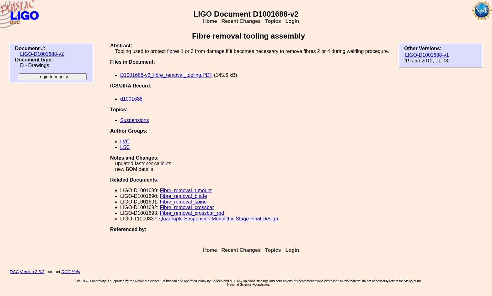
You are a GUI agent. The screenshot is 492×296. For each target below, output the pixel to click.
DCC (14, 271)
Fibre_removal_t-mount (185, 190)
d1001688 (131, 99)
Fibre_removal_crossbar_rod (192, 213)
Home (210, 21)
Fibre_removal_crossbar (187, 207)
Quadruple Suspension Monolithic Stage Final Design (218, 218)
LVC (125, 141)
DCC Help (71, 271)
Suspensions (134, 120)
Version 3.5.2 (32, 271)
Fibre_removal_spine (183, 201)
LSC (125, 147)
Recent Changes (241, 21)
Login (292, 21)
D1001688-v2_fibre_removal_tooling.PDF (166, 75)
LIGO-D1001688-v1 (427, 55)
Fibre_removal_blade (183, 196)
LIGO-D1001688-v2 (42, 54)
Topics (273, 21)
